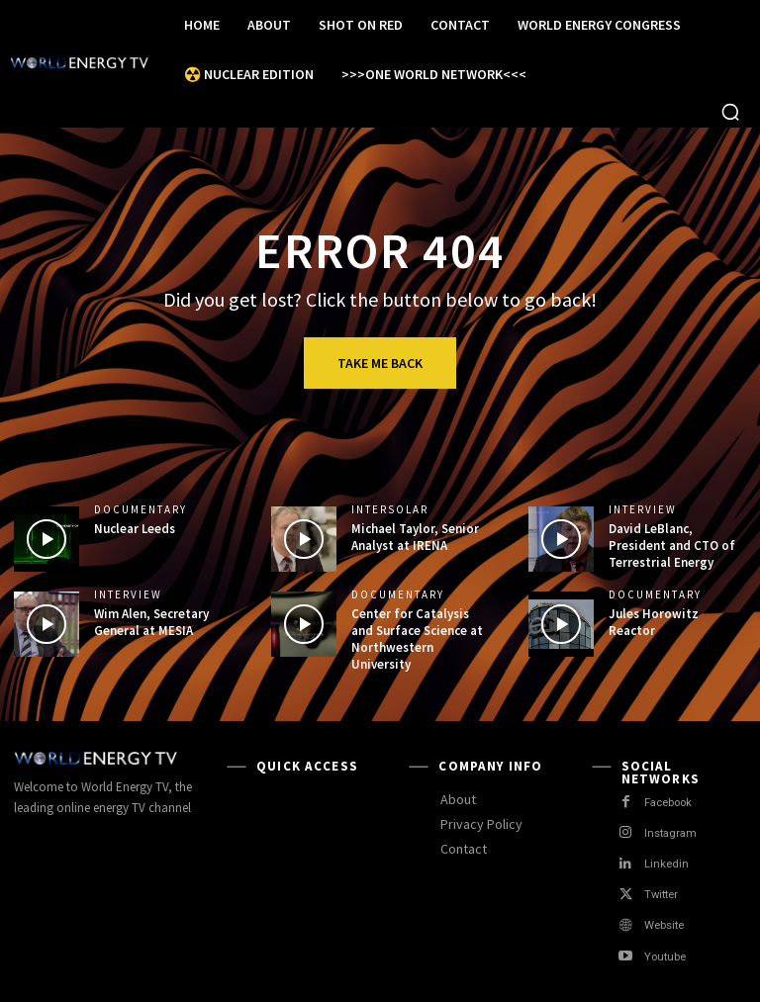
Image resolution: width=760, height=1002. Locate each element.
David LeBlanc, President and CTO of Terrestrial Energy (672, 545)
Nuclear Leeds (134, 528)
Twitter (661, 894)
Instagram (670, 833)
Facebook (670, 802)
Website (665, 925)
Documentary (140, 509)
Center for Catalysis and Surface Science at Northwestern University (417, 639)
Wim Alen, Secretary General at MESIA (151, 622)
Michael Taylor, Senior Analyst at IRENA (415, 537)
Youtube (666, 957)
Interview (643, 509)
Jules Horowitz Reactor (654, 622)
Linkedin (667, 864)
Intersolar (389, 509)
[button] (730, 112)
